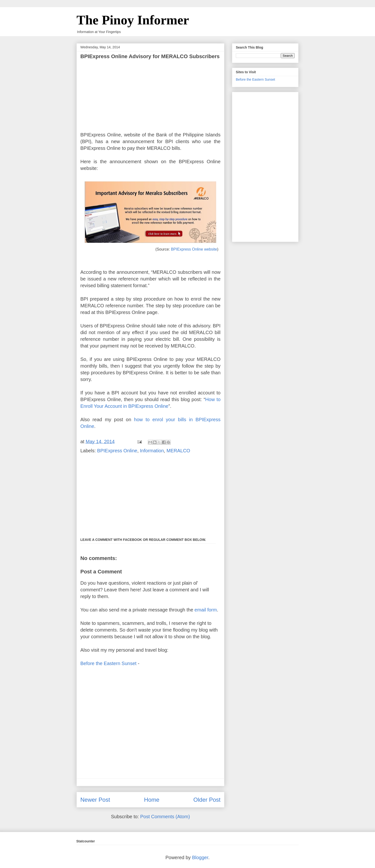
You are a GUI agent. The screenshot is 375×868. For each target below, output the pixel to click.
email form (205, 609)
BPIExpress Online (117, 450)
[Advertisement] (150, 93)
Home (151, 799)
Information (152, 450)
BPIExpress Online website (194, 249)
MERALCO (178, 450)
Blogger (200, 857)
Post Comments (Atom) (165, 816)
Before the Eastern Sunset (108, 663)
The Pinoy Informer (133, 20)
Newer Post (95, 799)
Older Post (207, 799)
